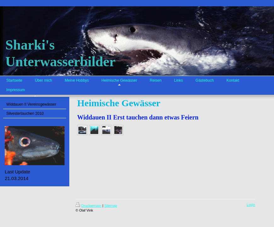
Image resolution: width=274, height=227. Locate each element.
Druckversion (88, 205)
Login (251, 205)
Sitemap (110, 205)
